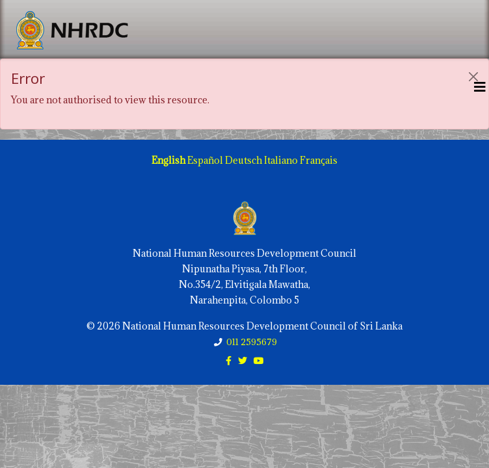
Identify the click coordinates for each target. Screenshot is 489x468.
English (168, 160)
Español (205, 160)
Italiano (281, 160)
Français (318, 160)
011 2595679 (251, 342)
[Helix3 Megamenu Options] (480, 86)
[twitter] (242, 360)
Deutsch (243, 160)
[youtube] (259, 360)
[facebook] (228, 360)
